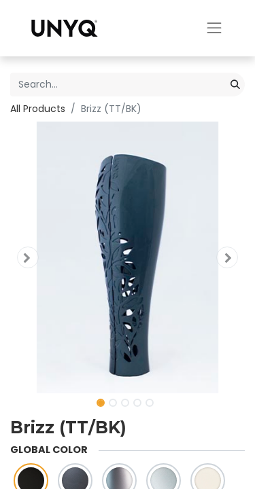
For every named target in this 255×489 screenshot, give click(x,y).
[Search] (235, 84)
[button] (28, 257)
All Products (37, 108)
